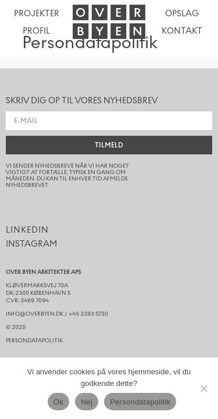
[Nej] (203, 388)
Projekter (36, 14)
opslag (182, 14)
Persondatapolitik (140, 402)
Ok (58, 402)
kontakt (182, 31)
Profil (36, 31)
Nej (86, 402)
